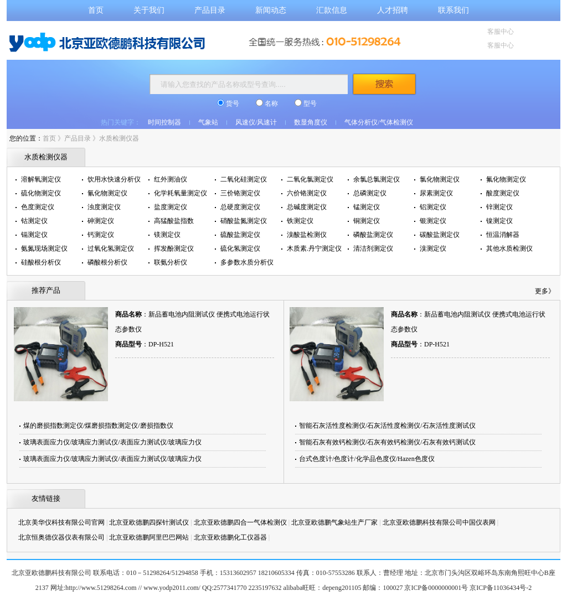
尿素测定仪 (436, 193)
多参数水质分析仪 (247, 262)
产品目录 (209, 10)
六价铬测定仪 (307, 193)
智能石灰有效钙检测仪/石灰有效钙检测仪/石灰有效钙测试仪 (387, 442)
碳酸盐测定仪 (440, 235)
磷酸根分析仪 (107, 262)
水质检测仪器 (119, 138)
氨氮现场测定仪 (44, 248)
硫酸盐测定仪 (240, 235)
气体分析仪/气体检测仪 (378, 122)
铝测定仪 (433, 207)
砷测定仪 (100, 221)
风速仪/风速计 (256, 122)
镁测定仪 (167, 235)
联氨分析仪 (170, 262)
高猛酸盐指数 (174, 221)
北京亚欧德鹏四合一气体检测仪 (240, 522)
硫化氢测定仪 (240, 248)
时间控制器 (164, 122)
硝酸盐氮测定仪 (243, 221)
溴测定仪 (433, 248)
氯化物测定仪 (440, 179)
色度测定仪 (37, 207)
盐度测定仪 (170, 207)
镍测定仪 (499, 221)
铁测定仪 (300, 221)
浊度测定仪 (104, 207)
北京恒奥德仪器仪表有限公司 (61, 537)
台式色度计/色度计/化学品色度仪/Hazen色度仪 (367, 459)
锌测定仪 (499, 207)
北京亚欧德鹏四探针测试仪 (149, 522)
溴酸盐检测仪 (307, 235)
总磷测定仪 (369, 193)
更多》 (545, 291)
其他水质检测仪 (509, 248)
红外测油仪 (170, 179)
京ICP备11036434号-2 (501, 588)
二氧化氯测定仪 (310, 179)
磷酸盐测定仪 (373, 235)
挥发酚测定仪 (174, 248)
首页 (96, 10)
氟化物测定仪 (506, 179)
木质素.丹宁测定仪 (314, 248)
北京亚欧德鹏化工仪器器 (230, 537)
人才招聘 (392, 10)
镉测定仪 (34, 235)
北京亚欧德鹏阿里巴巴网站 (149, 537)
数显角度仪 (310, 122)
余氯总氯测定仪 (376, 179)
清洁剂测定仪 (373, 248)
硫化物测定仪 (41, 193)
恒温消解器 (502, 235)
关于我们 (148, 10)
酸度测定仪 (502, 193)
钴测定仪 (34, 221)
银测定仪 (433, 221)
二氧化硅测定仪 (243, 179)
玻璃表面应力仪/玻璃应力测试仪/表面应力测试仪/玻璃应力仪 (112, 442)
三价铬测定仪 (240, 193)
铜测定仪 (366, 221)
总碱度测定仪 (307, 207)
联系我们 (453, 10)
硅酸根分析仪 (41, 262)
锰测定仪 (366, 207)
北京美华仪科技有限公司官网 (61, 522)
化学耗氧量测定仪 (180, 193)
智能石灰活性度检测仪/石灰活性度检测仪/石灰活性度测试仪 (387, 425)
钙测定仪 (100, 235)
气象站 (208, 122)
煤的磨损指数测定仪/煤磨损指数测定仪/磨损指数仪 (98, 425)
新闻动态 (270, 10)
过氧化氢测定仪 (110, 248)
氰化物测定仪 (107, 193)
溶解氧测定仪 (41, 179)
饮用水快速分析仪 (114, 179)
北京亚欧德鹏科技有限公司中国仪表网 (439, 522)
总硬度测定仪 (240, 207)
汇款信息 (331, 10)
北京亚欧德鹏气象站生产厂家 (334, 522)
